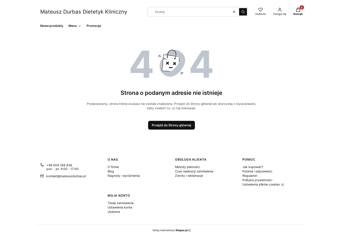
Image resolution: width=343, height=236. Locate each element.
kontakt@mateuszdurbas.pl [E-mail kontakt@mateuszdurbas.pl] (66, 176)
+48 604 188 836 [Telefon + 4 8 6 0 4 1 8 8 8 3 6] (59, 165)
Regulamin (249, 175)
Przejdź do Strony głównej (171, 125)
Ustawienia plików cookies (261, 184)
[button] (243, 12)
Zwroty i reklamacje (189, 175)
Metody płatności (187, 167)
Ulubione (114, 211)
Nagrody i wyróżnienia (124, 175)
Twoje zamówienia (121, 203)
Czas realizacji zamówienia (194, 171)
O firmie (113, 167)
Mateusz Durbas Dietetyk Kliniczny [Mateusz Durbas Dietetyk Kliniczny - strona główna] (83, 12)
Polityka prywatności (257, 180)
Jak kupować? (252, 167)
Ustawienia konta (120, 207)
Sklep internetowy (170, 230)
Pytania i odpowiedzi (257, 171)
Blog (111, 171)
